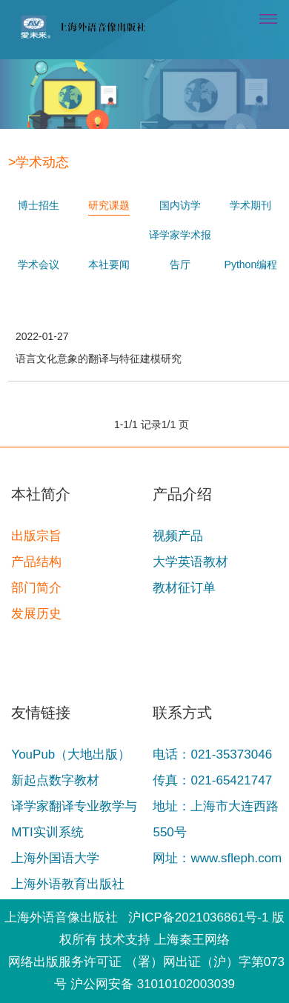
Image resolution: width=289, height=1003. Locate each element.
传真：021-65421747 (212, 780)
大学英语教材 (190, 562)
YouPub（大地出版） (70, 754)
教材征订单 (184, 588)
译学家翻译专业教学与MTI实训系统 (74, 819)
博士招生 (38, 188)
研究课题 (109, 188)
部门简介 (36, 588)
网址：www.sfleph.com (217, 858)
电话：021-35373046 (212, 754)
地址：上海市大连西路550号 (216, 819)
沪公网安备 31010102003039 (152, 984)
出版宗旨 (36, 536)
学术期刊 (250, 188)
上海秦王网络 (192, 940)
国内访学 (180, 188)
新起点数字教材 (55, 780)
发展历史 (36, 614)
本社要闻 (109, 247)
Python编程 (251, 247)
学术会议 (38, 247)
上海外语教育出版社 (67, 884)
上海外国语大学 (55, 858)
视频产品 (178, 536)
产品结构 (36, 562)
